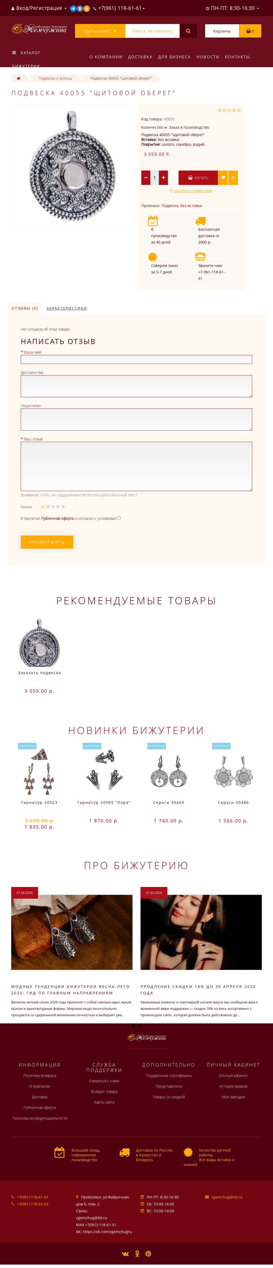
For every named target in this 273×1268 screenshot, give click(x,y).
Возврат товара (104, 1091)
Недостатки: (31, 405)
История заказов (233, 1086)
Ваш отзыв (33, 438)
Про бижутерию (136, 865)
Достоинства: (32, 372)
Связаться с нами (104, 1080)
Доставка (141, 56)
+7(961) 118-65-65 (32, 1203)
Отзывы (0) (24, 308)
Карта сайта (104, 1102)
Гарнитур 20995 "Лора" (104, 802)
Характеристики (67, 308)
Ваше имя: (33, 352)
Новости (210, 56)
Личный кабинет (233, 1075)
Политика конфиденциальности (39, 1118)
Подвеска (170, 205)
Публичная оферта (40, 1107)
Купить (198, 177)
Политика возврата (39, 1075)
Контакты (240, 56)
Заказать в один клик (193, 191)
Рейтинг (27, 507)
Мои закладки (233, 1096)
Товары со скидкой (169, 1096)
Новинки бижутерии (136, 730)
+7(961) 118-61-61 (32, 1197)
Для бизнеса (176, 56)
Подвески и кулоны (55, 78)
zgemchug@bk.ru (227, 1197)
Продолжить (47, 542)
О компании (106, 56)
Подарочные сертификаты (169, 1075)
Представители (168, 1086)
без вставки (191, 205)
